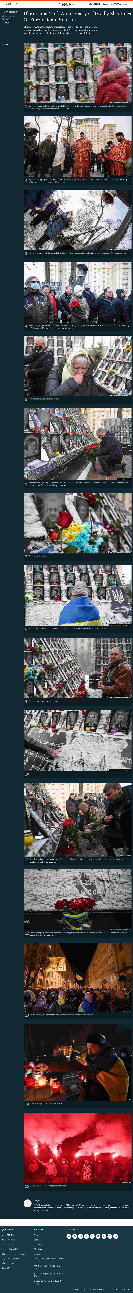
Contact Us (5, 1268)
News (36, 1235)
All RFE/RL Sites (8, 1264)
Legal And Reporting (10, 1259)
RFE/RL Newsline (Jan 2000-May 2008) (48, 1267)
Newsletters (39, 1245)
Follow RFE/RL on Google (98, 4)
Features (37, 1240)
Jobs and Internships (10, 1249)
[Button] (5, 45)
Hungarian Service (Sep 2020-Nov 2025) (48, 1282)
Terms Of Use (7, 1245)
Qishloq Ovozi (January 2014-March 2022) (49, 1260)
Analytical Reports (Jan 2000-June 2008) (48, 1275)
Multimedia (39, 1249)
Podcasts (37, 1254)
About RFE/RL (7, 1235)
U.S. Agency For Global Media (13, 1254)
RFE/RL (7, 23)
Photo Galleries (9, 12)
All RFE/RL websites (119, 4)
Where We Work (8, 1240)
